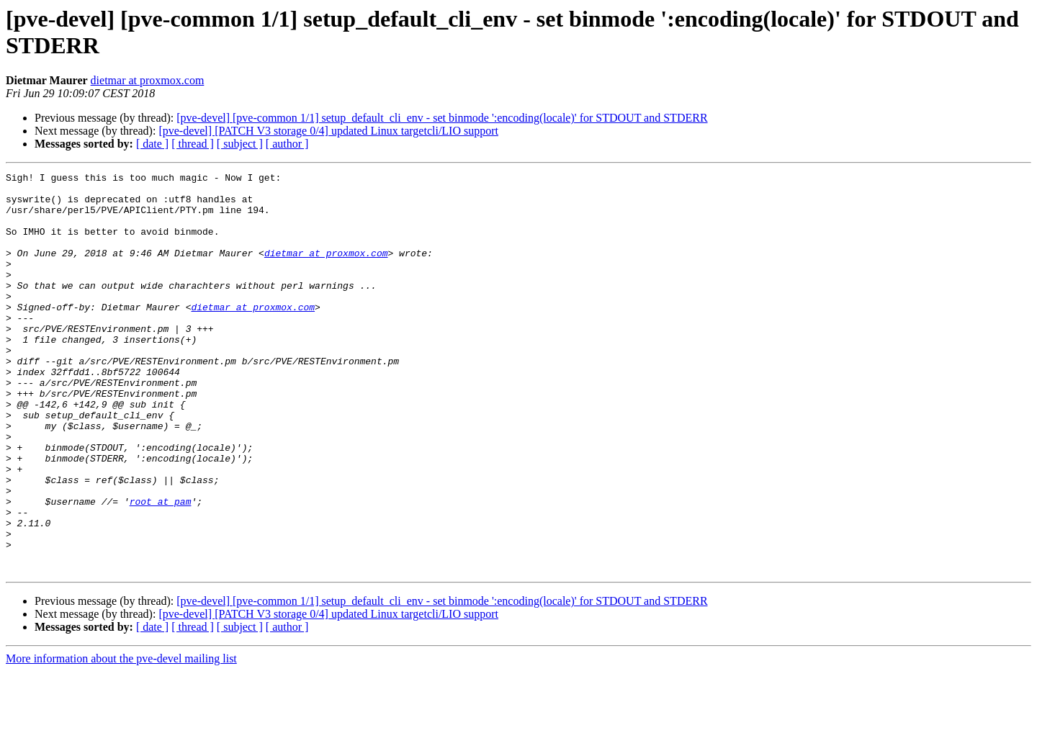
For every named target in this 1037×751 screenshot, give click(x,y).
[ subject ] (240, 144)
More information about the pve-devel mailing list (121, 738)
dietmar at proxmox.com (148, 80)
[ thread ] (192, 144)
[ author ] (287, 144)
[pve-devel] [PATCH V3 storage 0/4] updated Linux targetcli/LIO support (328, 131)
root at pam (161, 568)
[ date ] (152, 144)
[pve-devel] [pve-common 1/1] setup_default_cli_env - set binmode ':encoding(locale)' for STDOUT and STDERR (441, 118)
